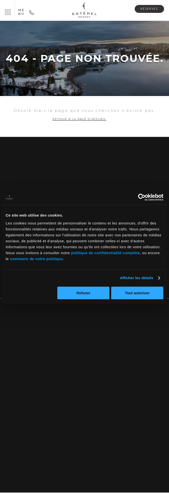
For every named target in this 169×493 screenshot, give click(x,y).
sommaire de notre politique (36, 259)
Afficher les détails (136, 278)
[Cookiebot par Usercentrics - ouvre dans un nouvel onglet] (141, 197)
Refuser (83, 293)
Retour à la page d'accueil (79, 119)
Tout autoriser (137, 293)
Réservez (147, 8)
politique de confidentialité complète (105, 253)
